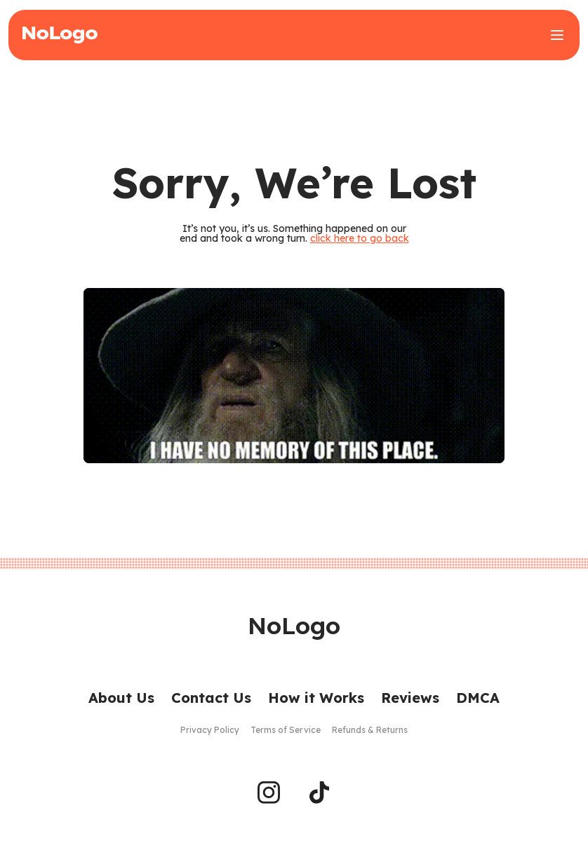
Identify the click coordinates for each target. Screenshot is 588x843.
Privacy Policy (209, 730)
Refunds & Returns (370, 730)
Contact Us (211, 697)
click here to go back (359, 238)
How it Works (316, 697)
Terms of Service (285, 730)
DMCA (478, 697)
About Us (121, 697)
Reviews (410, 697)
